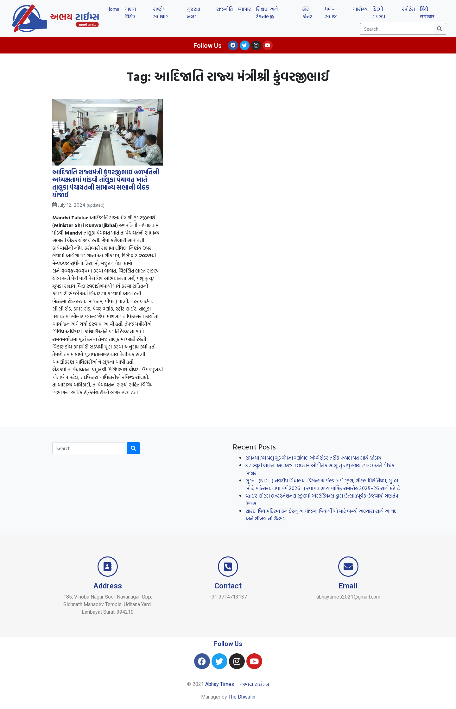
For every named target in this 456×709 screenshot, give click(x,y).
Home (113, 9)
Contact (228, 585)
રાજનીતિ (224, 9)
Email (348, 585)
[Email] (348, 566)
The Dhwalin (241, 697)
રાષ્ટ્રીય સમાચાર (160, 12)
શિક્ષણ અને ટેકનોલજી (267, 12)
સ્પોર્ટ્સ (408, 9)
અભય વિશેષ (130, 12)
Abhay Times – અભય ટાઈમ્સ (237, 684)
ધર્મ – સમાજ (331, 12)
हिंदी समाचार (427, 12)
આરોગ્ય (359, 9)
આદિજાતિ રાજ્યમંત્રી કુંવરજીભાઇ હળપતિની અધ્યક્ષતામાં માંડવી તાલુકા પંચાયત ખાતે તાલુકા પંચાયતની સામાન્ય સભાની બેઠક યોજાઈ (105, 183)
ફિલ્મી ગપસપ (378, 12)
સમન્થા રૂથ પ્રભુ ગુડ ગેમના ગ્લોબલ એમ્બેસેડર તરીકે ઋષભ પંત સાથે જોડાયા (314, 457)
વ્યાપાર (244, 9)
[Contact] (228, 566)
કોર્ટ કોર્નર (307, 12)
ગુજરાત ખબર (193, 12)
